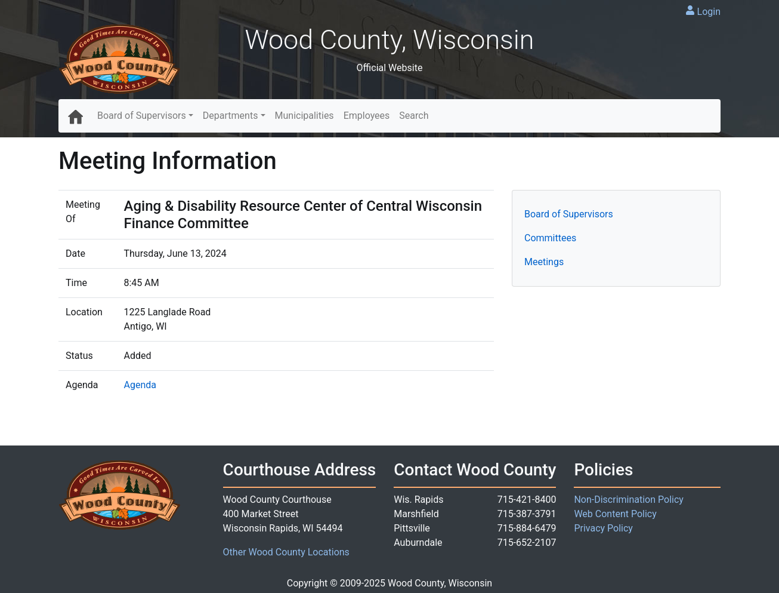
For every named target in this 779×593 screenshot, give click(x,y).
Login (709, 11)
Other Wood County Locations (286, 552)
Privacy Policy (603, 528)
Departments (230, 115)
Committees (550, 238)
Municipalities (304, 115)
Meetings (544, 262)
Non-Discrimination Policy (629, 499)
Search (413, 115)
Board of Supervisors (141, 115)
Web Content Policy (615, 514)
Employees (367, 115)
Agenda (140, 385)
